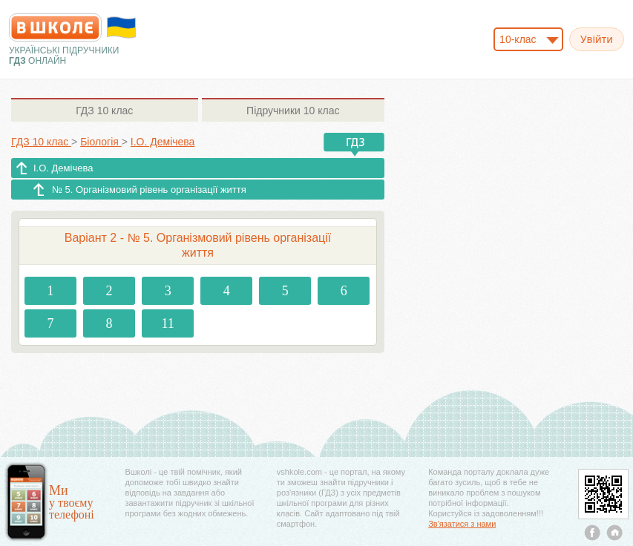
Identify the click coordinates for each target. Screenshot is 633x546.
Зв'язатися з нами (462, 523)
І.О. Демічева (63, 168)
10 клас (104, 110)
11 (167, 323)
